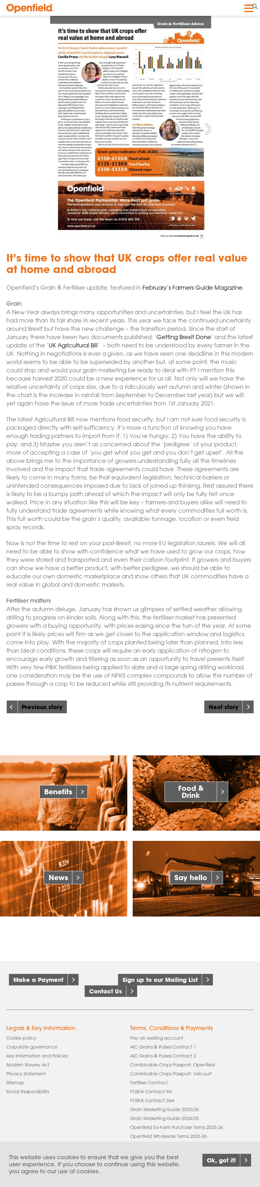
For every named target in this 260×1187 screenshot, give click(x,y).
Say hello (190, 877)
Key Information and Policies (37, 1056)
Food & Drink (191, 791)
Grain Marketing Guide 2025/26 (164, 1109)
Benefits (58, 791)
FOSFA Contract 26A (152, 1100)
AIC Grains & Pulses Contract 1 (163, 1047)
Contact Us (105, 991)
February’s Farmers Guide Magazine (192, 287)
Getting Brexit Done (184, 336)
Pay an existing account (156, 1038)
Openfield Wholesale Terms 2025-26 (168, 1136)
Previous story (42, 707)
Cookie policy (21, 1038)
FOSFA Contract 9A (151, 1091)
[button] (255, 5)
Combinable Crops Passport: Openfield (172, 1065)
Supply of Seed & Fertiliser (158, 1145)
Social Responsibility (28, 1091)
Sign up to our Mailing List (160, 979)
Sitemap (15, 1083)
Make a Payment (38, 979)
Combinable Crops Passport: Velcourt (171, 1074)
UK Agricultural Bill (73, 345)
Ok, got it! (221, 1164)
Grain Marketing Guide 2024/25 (164, 1118)
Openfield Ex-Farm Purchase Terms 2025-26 (176, 1127)
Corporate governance (31, 1047)
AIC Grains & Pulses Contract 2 (163, 1056)
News (58, 877)
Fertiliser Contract (149, 1083)
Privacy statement (26, 1074)
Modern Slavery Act (27, 1065)
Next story (223, 707)
